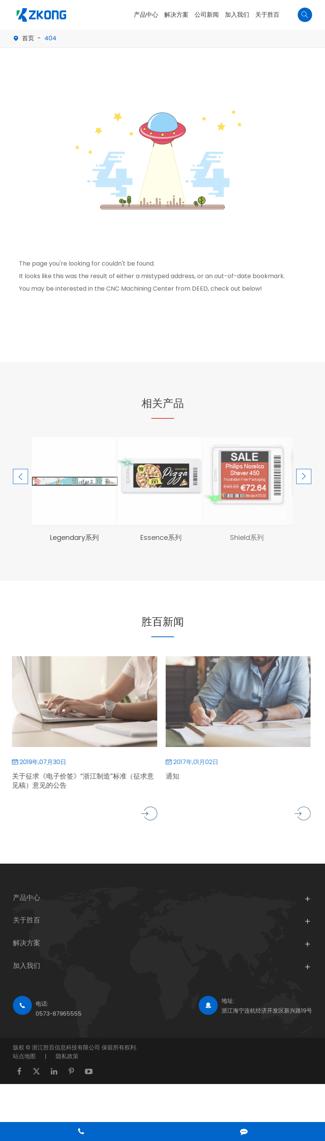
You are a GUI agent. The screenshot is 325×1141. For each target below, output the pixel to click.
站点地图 (24, 1056)
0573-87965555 (59, 1014)
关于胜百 (267, 14)
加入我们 (237, 14)
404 (50, 38)
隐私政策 (67, 1056)
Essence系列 (155, 537)
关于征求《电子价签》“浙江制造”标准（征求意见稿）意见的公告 (78, 781)
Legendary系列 (69, 537)
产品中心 (146, 14)
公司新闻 (207, 14)
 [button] (20, 477)
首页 (28, 38)
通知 (166, 776)
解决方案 (176, 14)
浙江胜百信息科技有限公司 (67, 1047)
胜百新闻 (162, 621)
